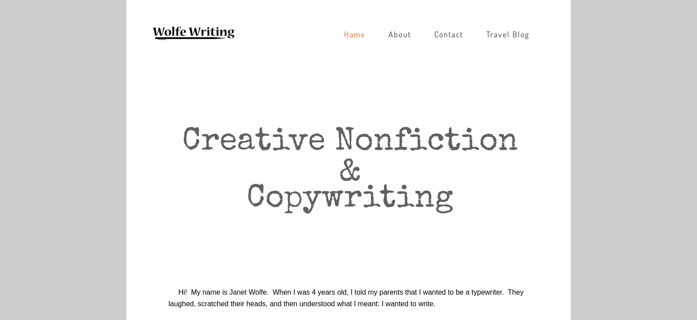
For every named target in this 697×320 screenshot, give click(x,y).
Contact (448, 34)
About (400, 34)
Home (354, 34)
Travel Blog (507, 34)
